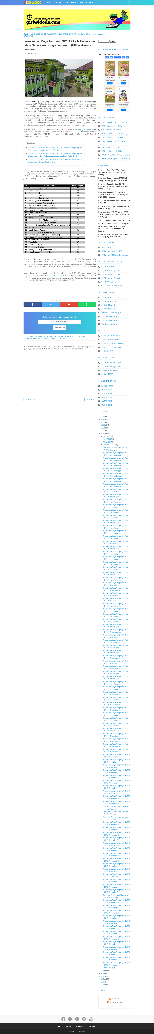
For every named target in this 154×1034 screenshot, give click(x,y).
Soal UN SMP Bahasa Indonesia (112, 343)
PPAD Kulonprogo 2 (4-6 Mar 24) (113, 126)
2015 (103, 979)
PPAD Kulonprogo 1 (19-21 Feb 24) (114, 137)
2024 (103, 419)
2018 (103, 971)
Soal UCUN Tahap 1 (108, 305)
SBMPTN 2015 (106, 401)
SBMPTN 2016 (106, 397)
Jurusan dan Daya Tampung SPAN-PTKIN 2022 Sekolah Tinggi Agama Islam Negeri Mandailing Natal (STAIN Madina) (55, 149)
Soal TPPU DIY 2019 (108, 301)
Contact (68, 1026)
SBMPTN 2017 (106, 394)
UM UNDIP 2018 (107, 386)
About (59, 1026)
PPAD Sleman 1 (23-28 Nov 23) (112, 147)
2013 (103, 982)
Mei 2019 (107, 436)
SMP (72, 2)
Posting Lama (90, 400)
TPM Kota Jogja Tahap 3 (110, 316)
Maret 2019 (107, 442)
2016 (103, 976)
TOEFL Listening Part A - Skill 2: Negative (114, 220)
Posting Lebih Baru (30, 400)
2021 (103, 428)
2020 (103, 431)
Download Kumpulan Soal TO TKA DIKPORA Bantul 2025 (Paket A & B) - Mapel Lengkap (112, 186)
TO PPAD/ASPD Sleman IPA (111, 251)
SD (66, 2)
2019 (103, 434)
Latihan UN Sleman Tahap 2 (111, 313)
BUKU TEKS (57, 2)
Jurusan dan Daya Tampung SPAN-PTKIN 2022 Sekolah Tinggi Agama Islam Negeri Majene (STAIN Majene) (55, 161)
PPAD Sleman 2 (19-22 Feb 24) (112, 130)
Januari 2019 (108, 968)
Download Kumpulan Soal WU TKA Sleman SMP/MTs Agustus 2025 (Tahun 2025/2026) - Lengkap (114, 194)
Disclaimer (93, 1026)
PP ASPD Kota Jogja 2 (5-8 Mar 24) (114, 122)
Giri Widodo (116, 999)
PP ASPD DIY (106, 247)
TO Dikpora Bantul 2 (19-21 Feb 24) (114, 134)
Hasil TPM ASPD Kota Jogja (111, 286)
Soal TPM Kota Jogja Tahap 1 (111, 274)
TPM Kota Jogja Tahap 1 (110, 324)
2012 (103, 985)
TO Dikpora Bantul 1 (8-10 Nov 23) (113, 151)
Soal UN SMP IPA (107, 351)
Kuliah (88, 2)
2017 (103, 973)
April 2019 (107, 439)
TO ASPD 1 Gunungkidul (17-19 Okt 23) (115, 159)
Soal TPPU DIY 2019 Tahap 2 (111, 298)
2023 (103, 422)
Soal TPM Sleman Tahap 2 (110, 278)
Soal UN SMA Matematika (110, 336)
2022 (103, 425)
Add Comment (32, 54)
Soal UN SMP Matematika (110, 340)
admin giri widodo (115, 1003)
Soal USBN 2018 (107, 374)
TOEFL (48, 2)
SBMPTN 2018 (106, 390)
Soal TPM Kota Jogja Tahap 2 (111, 271)
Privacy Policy (80, 1026)
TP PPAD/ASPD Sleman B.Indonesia (114, 255)
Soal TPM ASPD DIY (108, 267)
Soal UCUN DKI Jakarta (109, 370)
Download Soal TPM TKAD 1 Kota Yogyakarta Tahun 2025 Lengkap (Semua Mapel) (114, 172)
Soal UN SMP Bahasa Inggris (111, 347)
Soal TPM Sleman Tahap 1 (110, 282)
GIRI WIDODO (82, 1031)
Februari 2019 (108, 445)
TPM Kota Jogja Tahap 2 (110, 320)
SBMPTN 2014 (106, 405)
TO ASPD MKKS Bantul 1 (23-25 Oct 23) (115, 155)
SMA (80, 2)
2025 (103, 417)
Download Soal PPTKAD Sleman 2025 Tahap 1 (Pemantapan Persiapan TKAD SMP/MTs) (113, 214)
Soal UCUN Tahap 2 (108, 309)
